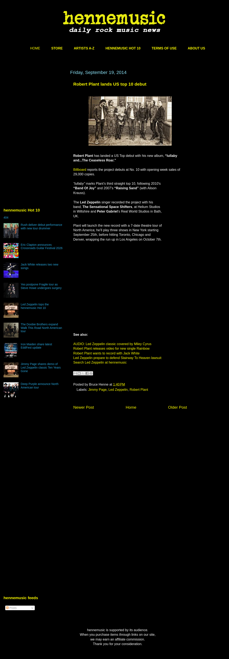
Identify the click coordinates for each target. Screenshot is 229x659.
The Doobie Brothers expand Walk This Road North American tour (41, 328)
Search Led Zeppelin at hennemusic (100, 362)
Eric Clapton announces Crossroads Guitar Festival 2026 (42, 246)
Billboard (79, 169)
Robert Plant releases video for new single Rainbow (111, 348)
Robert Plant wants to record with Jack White (106, 353)
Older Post (177, 407)
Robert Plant (138, 389)
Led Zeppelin (118, 389)
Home (131, 407)
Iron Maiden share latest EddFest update (36, 346)
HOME (35, 48)
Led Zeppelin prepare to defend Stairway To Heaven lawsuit (117, 358)
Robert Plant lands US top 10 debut (109, 84)
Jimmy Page (97, 389)
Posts (11, 608)
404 (6, 217)
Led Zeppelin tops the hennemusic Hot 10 (35, 306)
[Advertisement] (35, 109)
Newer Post (83, 407)
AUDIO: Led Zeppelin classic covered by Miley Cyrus (112, 344)
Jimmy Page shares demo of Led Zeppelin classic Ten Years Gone (41, 367)
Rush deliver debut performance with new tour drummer (41, 226)
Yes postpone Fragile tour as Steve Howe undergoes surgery (41, 286)
